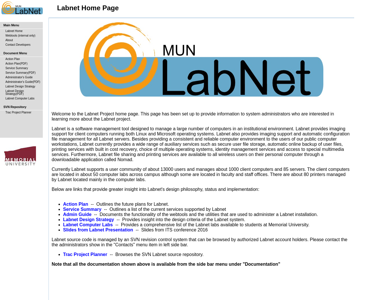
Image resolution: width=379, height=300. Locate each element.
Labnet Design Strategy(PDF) (14, 92)
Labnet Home (14, 31)
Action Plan (12, 59)
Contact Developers (18, 44)
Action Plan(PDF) (16, 63)
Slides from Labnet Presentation (98, 229)
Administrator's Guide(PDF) (22, 81)
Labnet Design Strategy (20, 86)
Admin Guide (77, 214)
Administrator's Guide (19, 77)
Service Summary (16, 68)
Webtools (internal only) (20, 35)
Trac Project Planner (18, 112)
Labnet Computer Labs (20, 98)
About (9, 40)
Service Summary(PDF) (20, 72)
